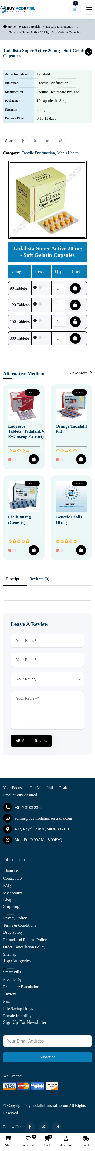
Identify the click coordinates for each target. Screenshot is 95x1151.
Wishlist (28, 1141)
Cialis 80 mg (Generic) (19, 520)
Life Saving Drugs (18, 1008)
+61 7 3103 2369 (22, 807)
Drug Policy (13, 932)
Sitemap (9, 954)
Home (9, 26)
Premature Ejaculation (21, 987)
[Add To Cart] (34, 459)
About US (11, 871)
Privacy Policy (15, 918)
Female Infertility (17, 1016)
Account (66, 1141)
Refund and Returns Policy (25, 940)
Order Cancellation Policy (24, 947)
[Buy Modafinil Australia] (17, 9)
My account (12, 893)
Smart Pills (12, 972)
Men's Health (31, 26)
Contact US (12, 878)
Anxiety (9, 994)
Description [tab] (15, 579)
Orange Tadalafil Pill (71, 429)
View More (80, 373)
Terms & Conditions (19, 925)
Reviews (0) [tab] (39, 579)
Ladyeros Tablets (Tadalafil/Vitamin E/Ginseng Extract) (32, 431)
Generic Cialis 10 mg (69, 520)
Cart (47, 1141)
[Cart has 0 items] (75, 9)
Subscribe (47, 1057)
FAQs (7, 885)
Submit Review (31, 741)
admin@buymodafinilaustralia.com (37, 818)
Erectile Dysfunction (59, 26)
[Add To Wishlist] (88, 52)
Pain (6, 1001)
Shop (8, 1141)
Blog (7, 900)
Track (86, 1141)
